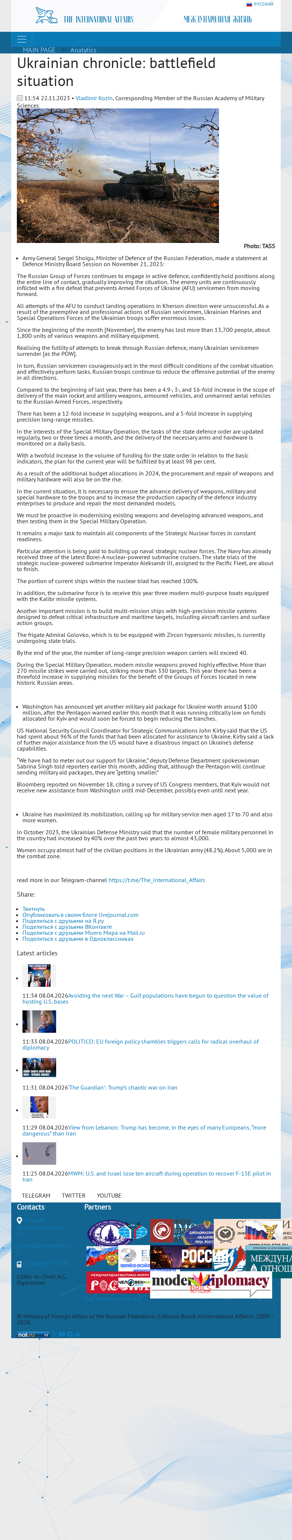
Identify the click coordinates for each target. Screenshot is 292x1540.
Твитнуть (33, 908)
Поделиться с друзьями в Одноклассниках (78, 938)
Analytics (83, 50)
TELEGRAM (36, 1195)
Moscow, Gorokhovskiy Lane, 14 (41, 1226)
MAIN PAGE (39, 50)
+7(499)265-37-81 (46, 1263)
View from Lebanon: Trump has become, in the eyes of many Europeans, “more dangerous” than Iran (144, 1130)
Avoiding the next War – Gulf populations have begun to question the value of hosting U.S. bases (145, 998)
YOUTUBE (109, 1195)
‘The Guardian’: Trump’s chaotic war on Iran (122, 1087)
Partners (97, 1207)
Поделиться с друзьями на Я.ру (63, 920)
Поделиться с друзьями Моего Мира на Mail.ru (83, 932)
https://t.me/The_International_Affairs (157, 880)
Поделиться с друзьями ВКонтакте (67, 926)
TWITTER (74, 1195)
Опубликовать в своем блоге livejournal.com (80, 914)
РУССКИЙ (259, 4)
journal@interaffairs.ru (44, 1248)
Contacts (30, 1207)
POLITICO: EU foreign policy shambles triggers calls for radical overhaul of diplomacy (140, 1044)
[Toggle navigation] (21, 39)
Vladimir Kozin (94, 98)
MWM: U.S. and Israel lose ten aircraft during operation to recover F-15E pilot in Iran (146, 1176)
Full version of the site (113, 1298)
